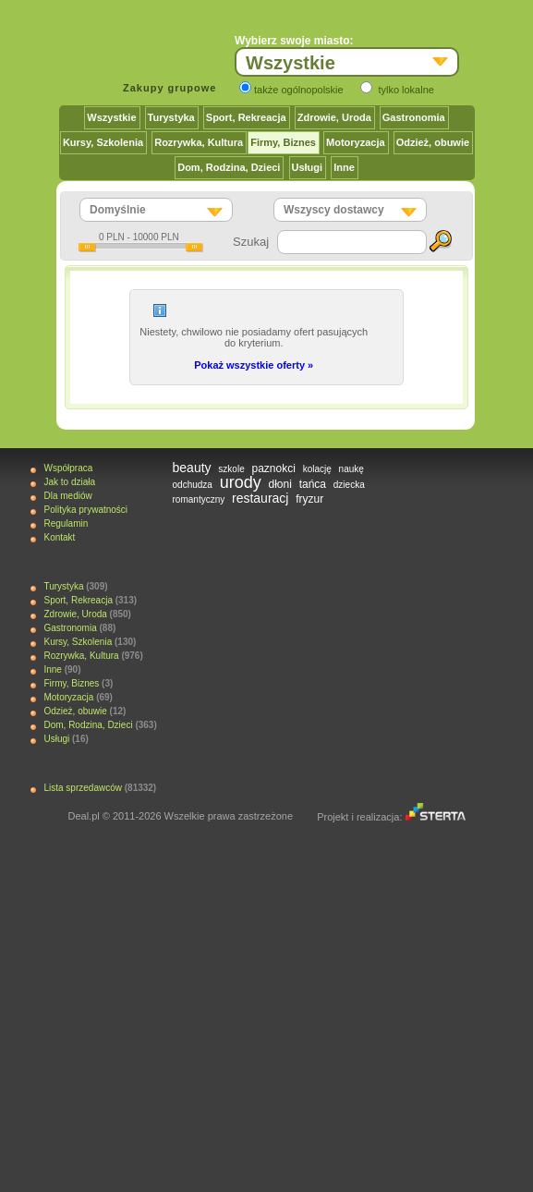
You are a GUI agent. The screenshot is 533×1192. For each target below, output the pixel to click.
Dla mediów (67, 496)
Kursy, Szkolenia (103, 142)
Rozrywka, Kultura (198, 142)
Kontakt (59, 537)
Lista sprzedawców (82, 788)
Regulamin (65, 523)
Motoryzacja (355, 142)
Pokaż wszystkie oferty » (253, 365)
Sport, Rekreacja (246, 117)
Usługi (307, 167)
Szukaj (251, 242)
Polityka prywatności (85, 510)
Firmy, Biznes (283, 142)
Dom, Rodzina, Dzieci (228, 167)
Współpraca (67, 468)
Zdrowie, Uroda (334, 117)
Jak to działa (69, 482)
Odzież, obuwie (432, 142)
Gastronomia (413, 117)
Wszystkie (111, 117)
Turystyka (171, 117)
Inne (344, 167)
